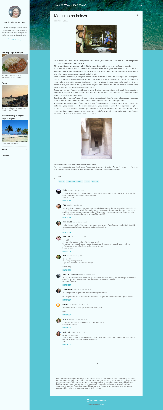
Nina (64, 256)
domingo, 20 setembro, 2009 (86, 274)
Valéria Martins (67, 289)
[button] (137, 15)
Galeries (102, 404)
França (87, 181)
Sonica (64, 190)
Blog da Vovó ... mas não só (70, 5)
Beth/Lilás (66, 237)
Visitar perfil (14, 39)
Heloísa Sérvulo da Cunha (14, 22)
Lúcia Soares (67, 222)
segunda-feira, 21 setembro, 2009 (78, 304)
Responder (66, 200)
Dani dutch (66, 332)
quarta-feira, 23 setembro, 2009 (78, 319)
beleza (61, 181)
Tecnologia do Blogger (96, 400)
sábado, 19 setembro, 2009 (76, 190)
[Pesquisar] (141, 5)
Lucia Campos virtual (70, 275)
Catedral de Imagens (74, 181)
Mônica (65, 319)
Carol (64, 205)
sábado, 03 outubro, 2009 (78, 332)
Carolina (65, 304)
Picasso (95, 181)
